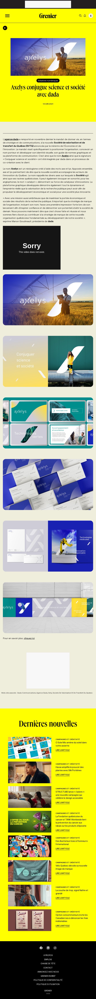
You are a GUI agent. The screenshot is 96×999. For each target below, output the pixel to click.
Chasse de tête (48, 963)
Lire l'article (63, 750)
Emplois (48, 959)
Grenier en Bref (48, 976)
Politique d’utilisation (48, 984)
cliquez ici (29, 638)
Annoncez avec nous (48, 972)
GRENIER (48, 991)
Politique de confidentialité (48, 980)
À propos (48, 955)
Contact (48, 968)
